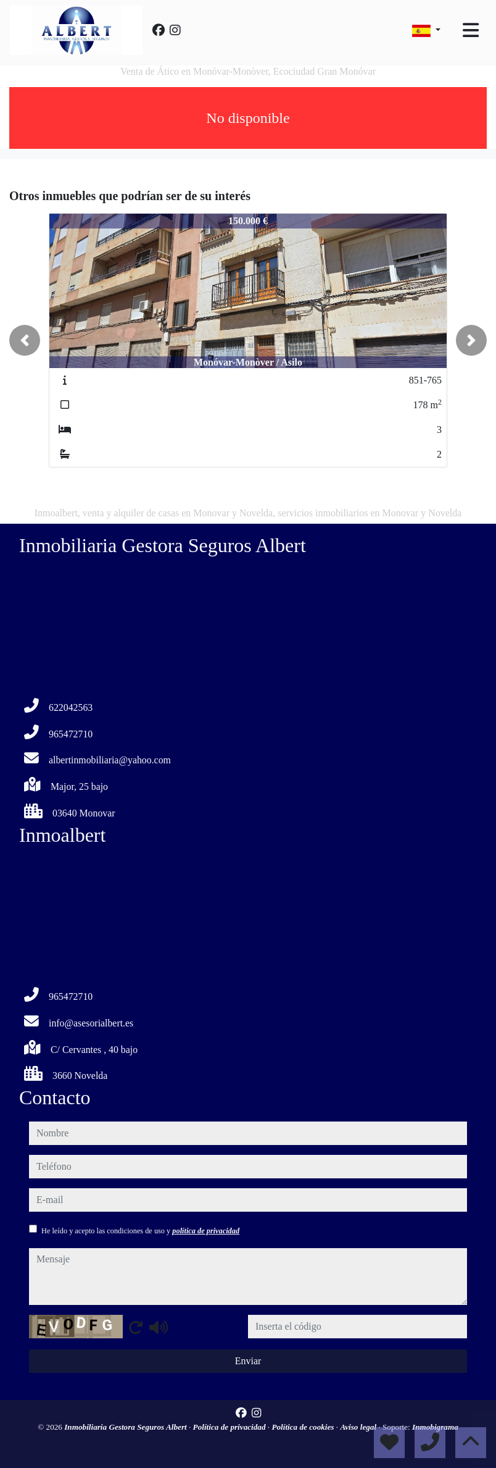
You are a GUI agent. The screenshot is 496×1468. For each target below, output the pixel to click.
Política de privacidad (230, 1427)
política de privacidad (205, 1231)
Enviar (248, 1361)
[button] (24, 340)
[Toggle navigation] (470, 30)
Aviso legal (359, 1427)
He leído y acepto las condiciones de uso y (140, 1231)
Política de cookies (303, 1427)
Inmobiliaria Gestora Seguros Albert (126, 1427)
